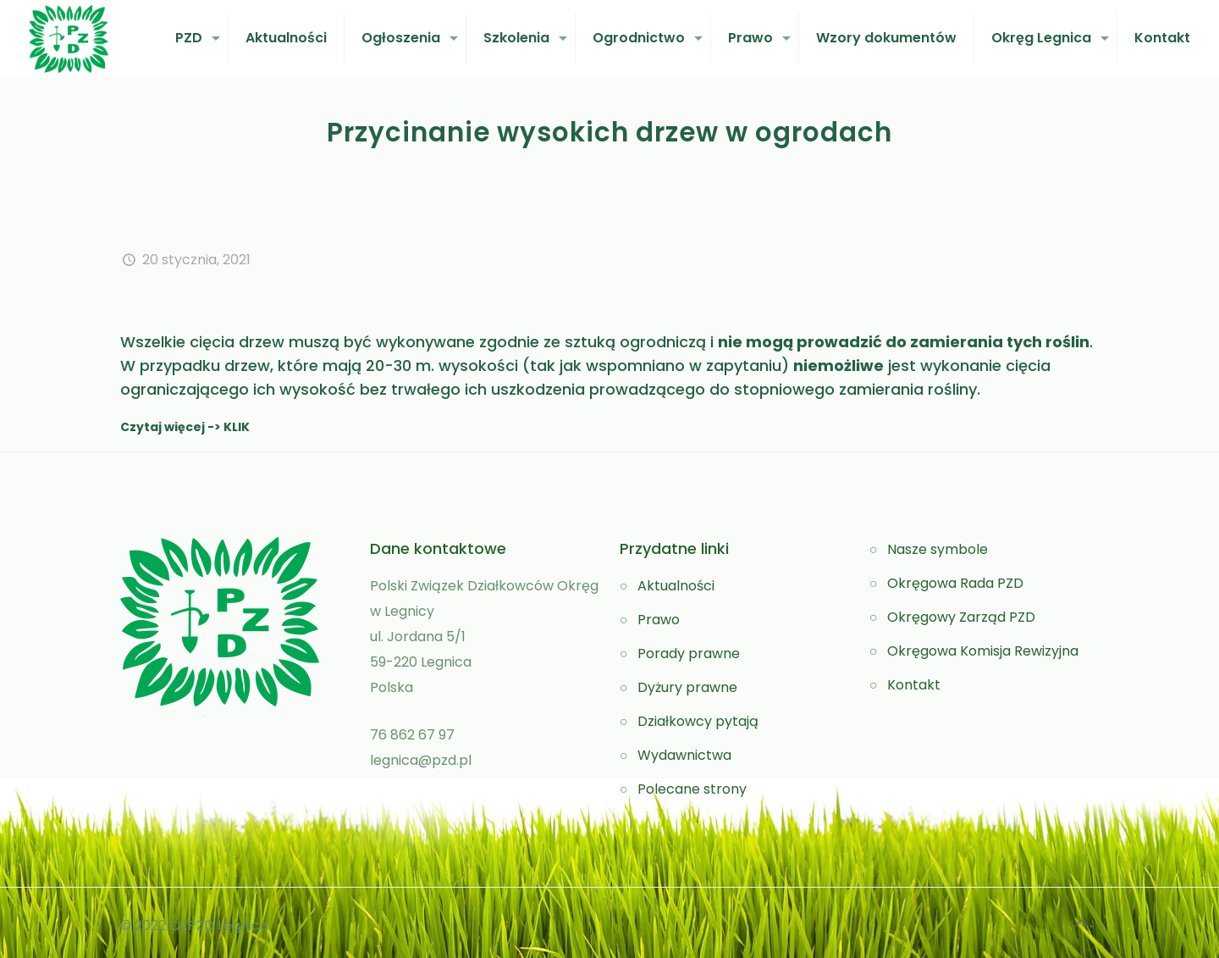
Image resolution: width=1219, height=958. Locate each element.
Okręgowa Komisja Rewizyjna (982, 651)
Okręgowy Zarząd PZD (961, 617)
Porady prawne (688, 653)
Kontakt (913, 685)
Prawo (658, 619)
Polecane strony (692, 789)
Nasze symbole (937, 549)
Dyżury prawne (687, 687)
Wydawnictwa (684, 755)
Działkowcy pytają (697, 721)
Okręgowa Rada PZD (955, 583)
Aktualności (675, 585)
